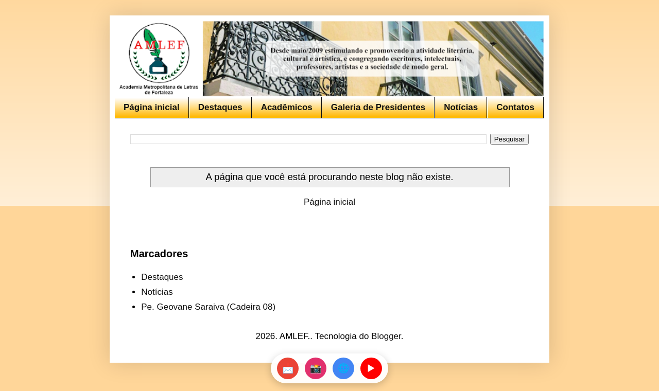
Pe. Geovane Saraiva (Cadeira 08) (208, 307)
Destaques (220, 107)
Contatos (515, 107)
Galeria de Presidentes (378, 107)
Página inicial (152, 107)
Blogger (386, 336)
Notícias (461, 107)
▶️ (371, 368)
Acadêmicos (287, 107)
